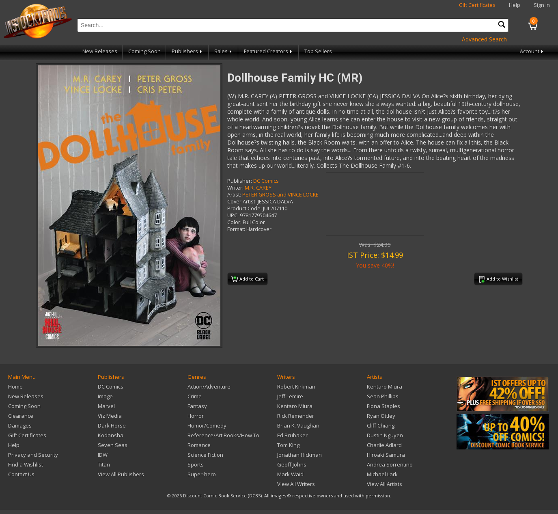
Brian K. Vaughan (298, 425)
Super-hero (201, 474)
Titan (104, 464)
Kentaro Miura (294, 406)
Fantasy (197, 406)
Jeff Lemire (290, 396)
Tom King (288, 445)
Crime (194, 396)
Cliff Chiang (380, 425)
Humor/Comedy (206, 425)
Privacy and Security (33, 454)
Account (532, 51)
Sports (195, 464)
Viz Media (110, 415)
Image (105, 396)
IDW (103, 454)
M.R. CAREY (258, 187)
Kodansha (110, 435)
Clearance (20, 415)
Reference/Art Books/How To (223, 435)
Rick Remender (295, 415)
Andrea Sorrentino (390, 464)
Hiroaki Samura (386, 454)
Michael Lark (382, 474)
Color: (234, 222)
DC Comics (266, 180)
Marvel (106, 406)
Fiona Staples (383, 406)
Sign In (542, 5)
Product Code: (244, 208)
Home (15, 386)
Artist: (234, 194)
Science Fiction (205, 454)
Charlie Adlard (384, 445)
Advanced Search (484, 39)
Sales (223, 51)
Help (514, 5)
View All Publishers (121, 474)
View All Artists (384, 484)
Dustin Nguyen (385, 435)
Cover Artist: (241, 201)
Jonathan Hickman (299, 454)
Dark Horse (112, 425)
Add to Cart (247, 279)
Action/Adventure (209, 386)
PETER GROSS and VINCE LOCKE (280, 194)
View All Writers (296, 484)
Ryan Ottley (381, 415)
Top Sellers (318, 51)
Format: (236, 229)
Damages (20, 425)
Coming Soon (144, 51)
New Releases (99, 51)
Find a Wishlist (25, 464)
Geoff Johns (291, 464)
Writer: (235, 187)
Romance (199, 445)
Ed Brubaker (292, 435)
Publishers (187, 51)
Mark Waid (290, 474)
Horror (195, 415)
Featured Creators (268, 51)
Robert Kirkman (296, 386)
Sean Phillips (383, 396)
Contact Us (21, 474)
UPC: (233, 215)
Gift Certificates (477, 5)
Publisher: (239, 180)
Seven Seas (112, 445)
